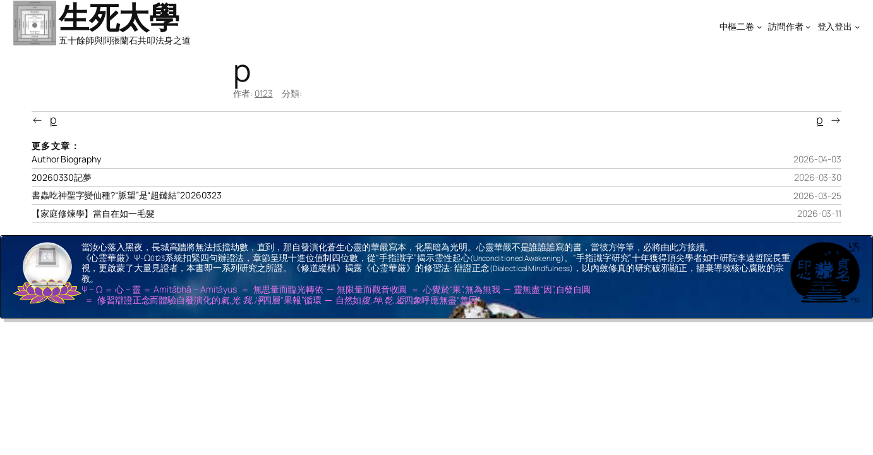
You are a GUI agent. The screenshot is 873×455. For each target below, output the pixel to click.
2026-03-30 (817, 177)
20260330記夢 (62, 178)
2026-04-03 (817, 159)
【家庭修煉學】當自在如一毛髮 (93, 214)
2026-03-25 (817, 196)
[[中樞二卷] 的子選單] (759, 26)
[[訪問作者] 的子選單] (807, 26)
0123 (264, 93)
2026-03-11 (819, 213)
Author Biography (66, 159)
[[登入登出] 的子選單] (857, 26)
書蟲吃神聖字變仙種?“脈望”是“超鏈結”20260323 (127, 195)
